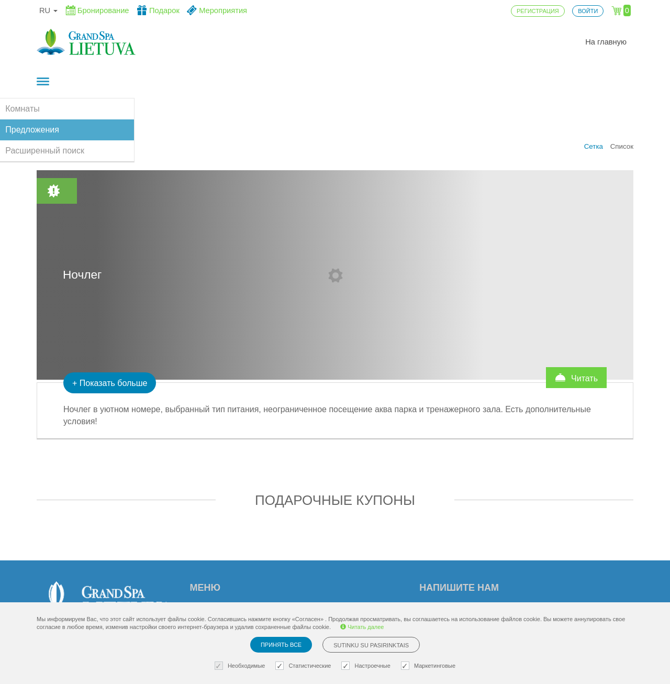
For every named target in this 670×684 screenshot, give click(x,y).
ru (48, 10)
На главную (606, 42)
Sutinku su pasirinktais (371, 645)
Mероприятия (216, 571)
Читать (576, 313)
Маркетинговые (429, 666)
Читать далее (362, 627)
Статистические (304, 666)
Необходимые (241, 666)
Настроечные (367, 666)
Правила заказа (335, 571)
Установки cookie (338, 554)
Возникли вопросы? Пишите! (501, 593)
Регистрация (214, 588)
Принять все (281, 645)
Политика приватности (349, 588)
